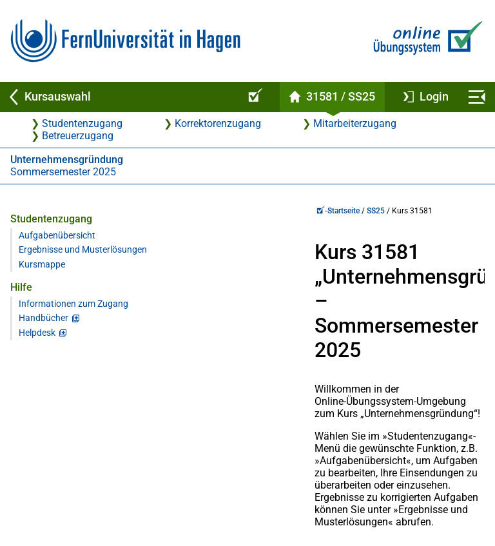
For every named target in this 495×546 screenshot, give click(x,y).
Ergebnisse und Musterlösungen (51, 255)
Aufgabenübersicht (57, 235)
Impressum (451, 494)
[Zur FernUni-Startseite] (125, 41)
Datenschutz (320, 494)
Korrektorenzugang (218, 123)
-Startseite (181, 210)
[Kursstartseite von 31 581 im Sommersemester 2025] (332, 97)
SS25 (219, 210)
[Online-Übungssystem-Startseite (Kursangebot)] (253, 97)
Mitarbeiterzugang (354, 123)
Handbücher (43, 329)
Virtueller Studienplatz (54, 494)
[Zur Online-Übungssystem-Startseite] (425, 41)
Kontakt (196, 494)
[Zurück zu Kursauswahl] (118, 97)
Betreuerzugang (77, 136)
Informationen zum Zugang (73, 314)
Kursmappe (42, 275)
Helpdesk (37, 343)
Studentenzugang (82, 123)
